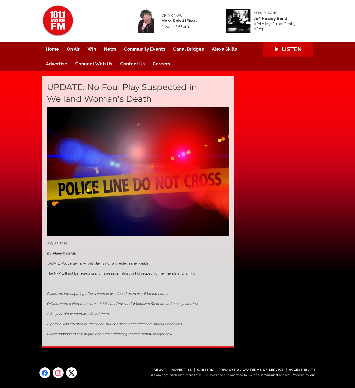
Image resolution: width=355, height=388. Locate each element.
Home (52, 49)
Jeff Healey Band (270, 18)
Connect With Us (93, 63)
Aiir (312, 375)
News (110, 49)
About (160, 370)
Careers (161, 63)
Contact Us (132, 63)
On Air (73, 49)
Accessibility (302, 370)
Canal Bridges (188, 49)
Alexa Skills (224, 49)
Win (92, 49)
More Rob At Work (179, 21)
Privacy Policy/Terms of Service (251, 370)
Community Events (144, 49)
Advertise (56, 63)
